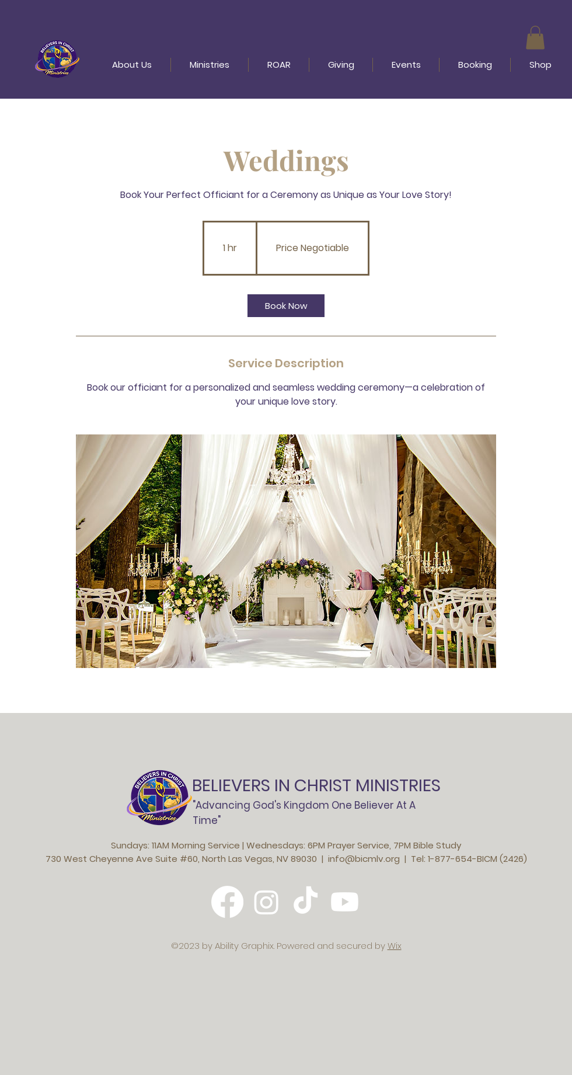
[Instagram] (266, 902)
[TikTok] (306, 902)
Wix (395, 946)
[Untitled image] (286, 551)
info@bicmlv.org (364, 859)
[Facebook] (227, 902)
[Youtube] (345, 902)
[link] (286, 305)
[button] (535, 38)
